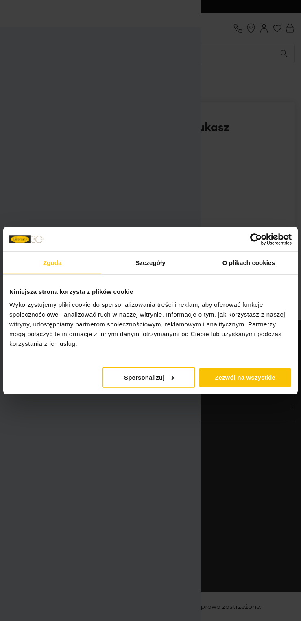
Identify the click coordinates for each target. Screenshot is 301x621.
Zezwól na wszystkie (245, 377)
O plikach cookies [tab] (248, 262)
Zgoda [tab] (52, 262)
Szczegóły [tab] (150, 262)
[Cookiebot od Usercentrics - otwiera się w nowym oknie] (256, 239)
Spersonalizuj (149, 377)
